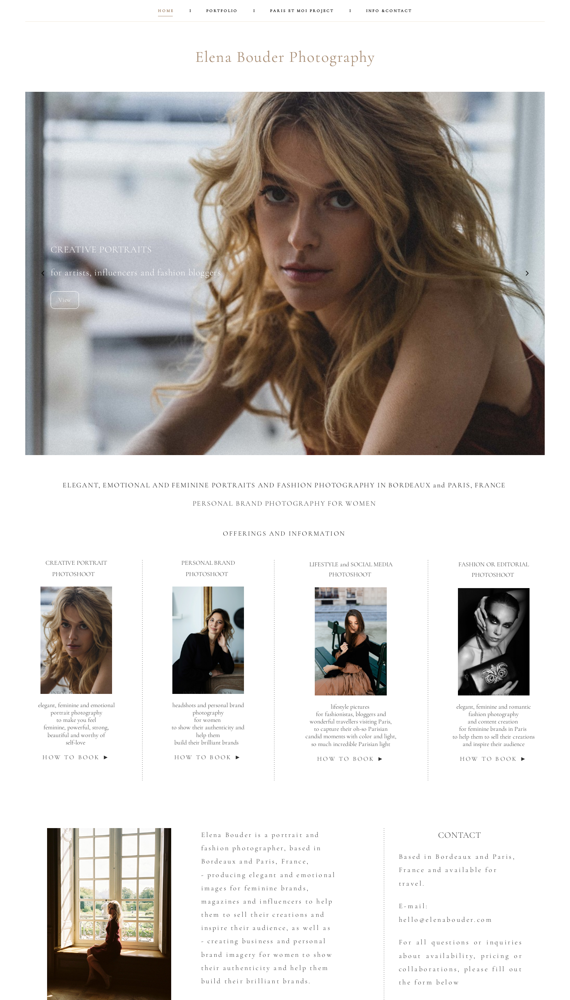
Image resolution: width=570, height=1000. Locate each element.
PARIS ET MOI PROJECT (302, 11)
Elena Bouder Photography (285, 57)
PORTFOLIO (222, 11)
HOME (166, 11)
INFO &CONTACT (389, 11)
